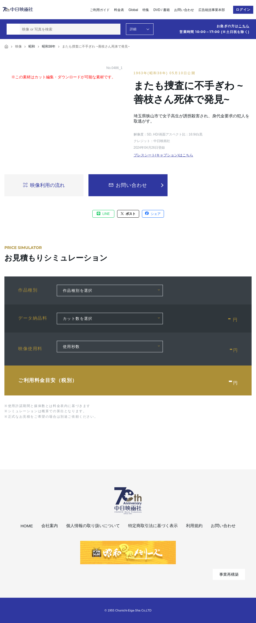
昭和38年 (48, 46)
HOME (27, 526)
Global (133, 10)
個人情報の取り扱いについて (93, 525)
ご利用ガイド (100, 10)
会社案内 (49, 525)
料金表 (119, 10)
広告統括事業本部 (211, 10)
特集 (145, 10)
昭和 (31, 46)
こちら (243, 26)
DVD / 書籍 (161, 10)
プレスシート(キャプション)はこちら (163, 155)
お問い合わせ (184, 10)
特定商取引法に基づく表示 (153, 525)
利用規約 (194, 525)
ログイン (243, 10)
